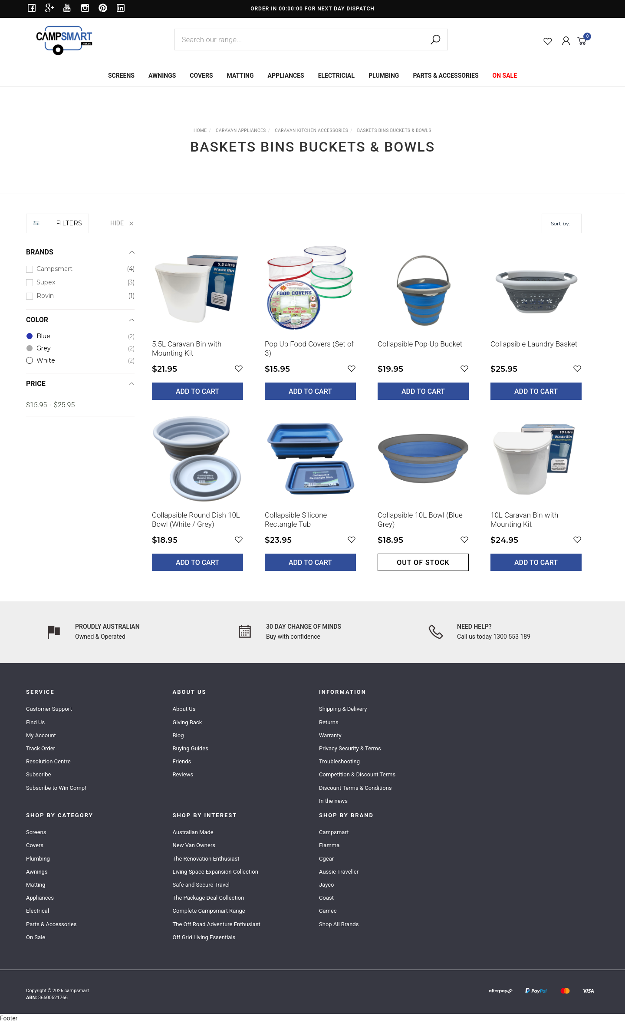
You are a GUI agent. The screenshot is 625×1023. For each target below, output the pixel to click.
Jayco (326, 884)
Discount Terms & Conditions (355, 788)
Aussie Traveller (339, 871)
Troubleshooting (339, 761)
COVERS (201, 75)
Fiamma (329, 845)
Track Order (40, 748)
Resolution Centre (48, 761)
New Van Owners (194, 845)
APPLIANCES (286, 75)
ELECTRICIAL (336, 75)
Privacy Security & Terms (350, 748)
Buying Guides (190, 748)
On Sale (35, 937)
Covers (34, 845)
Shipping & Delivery (343, 709)
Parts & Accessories (51, 924)
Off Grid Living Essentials (204, 937)
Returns (329, 722)
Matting (36, 884)
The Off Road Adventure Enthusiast (216, 924)
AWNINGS (162, 75)
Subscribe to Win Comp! (56, 788)
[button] (238, 368)
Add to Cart (197, 391)
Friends (182, 761)
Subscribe (38, 774)
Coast (326, 897)
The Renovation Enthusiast (206, 858)
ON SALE (505, 75)
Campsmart (334, 832)
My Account (41, 735)
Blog (178, 735)
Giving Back (187, 722)
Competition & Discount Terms (357, 774)
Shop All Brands (339, 924)
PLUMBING (383, 75)
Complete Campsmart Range (209, 911)
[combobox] (311, 39)
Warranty (330, 735)
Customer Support (49, 709)
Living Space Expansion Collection (215, 871)
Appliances (40, 897)
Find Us (35, 722)
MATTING (240, 75)
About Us (184, 709)
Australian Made (193, 832)
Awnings (37, 871)
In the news (333, 801)
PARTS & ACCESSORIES (445, 75)
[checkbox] (80, 269)
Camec (328, 911)
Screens (36, 832)
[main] (367, 413)
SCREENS (121, 75)
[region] (80, 399)
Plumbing (38, 858)
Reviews (183, 774)
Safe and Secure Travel (201, 884)
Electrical (37, 911)
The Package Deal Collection (208, 897)
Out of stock (423, 562)
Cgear (326, 858)
